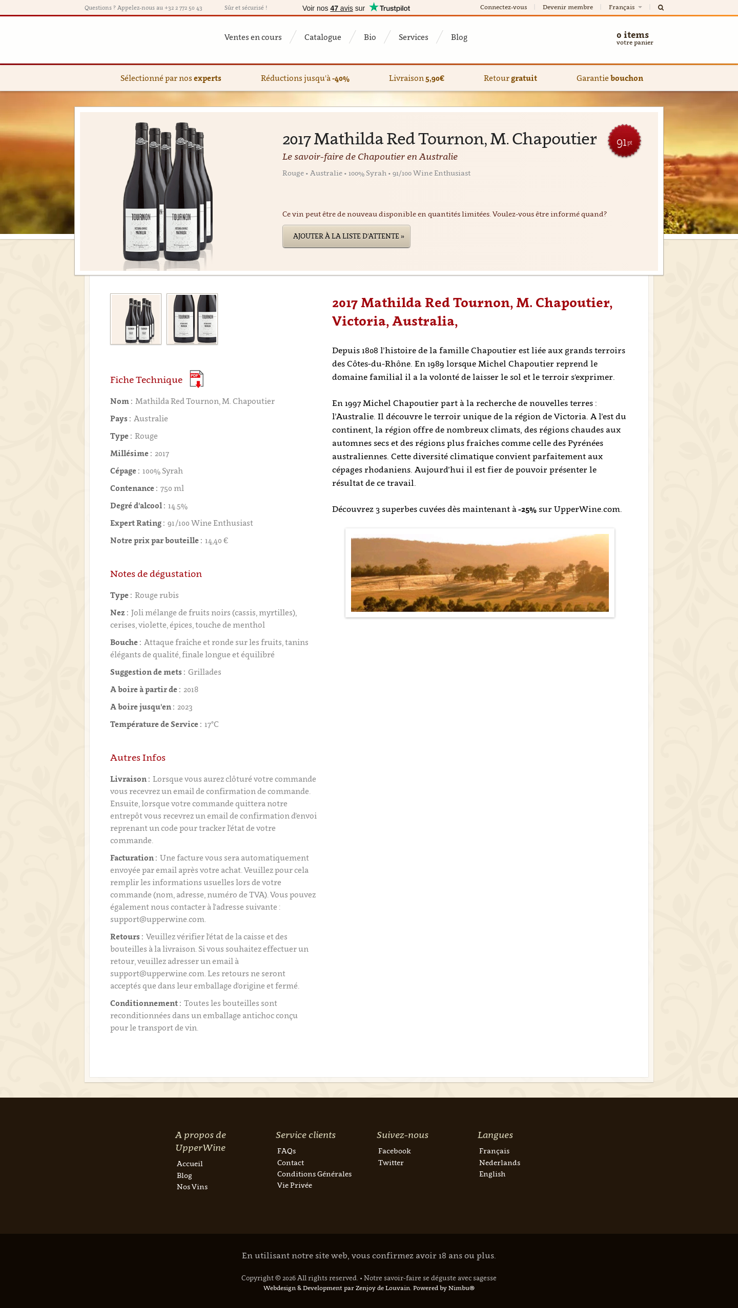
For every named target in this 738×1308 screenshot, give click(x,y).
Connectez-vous (503, 7)
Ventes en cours (253, 36)
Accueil (190, 1163)
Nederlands (499, 1162)
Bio (370, 36)
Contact (290, 1162)
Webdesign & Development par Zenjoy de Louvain (336, 1288)
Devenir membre (568, 7)
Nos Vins (192, 1186)
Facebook (394, 1150)
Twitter (391, 1162)
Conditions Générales (314, 1173)
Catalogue (322, 36)
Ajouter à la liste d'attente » (348, 236)
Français (626, 7)
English (492, 1173)
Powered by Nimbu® (444, 1288)
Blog (459, 36)
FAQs (286, 1150)
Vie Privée (294, 1185)
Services (413, 36)
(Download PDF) (196, 379)
